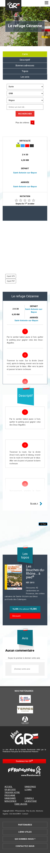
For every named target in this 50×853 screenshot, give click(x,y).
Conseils (29, 798)
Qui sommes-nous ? (25, 839)
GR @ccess (10, 789)
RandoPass (30, 786)
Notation (25, 196)
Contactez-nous (25, 846)
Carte (25, 54)
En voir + (34, 503)
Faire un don (21, 804)
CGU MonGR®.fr (15, 814)
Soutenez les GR (24, 761)
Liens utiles (25, 832)
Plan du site (30, 811)
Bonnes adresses (25, 65)
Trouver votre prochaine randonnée (12, 795)
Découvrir (16, 616)
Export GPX (11, 276)
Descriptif (25, 59)
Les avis (25, 76)
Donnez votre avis (22, 669)
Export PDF (11, 281)
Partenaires (25, 825)
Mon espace (10, 801)
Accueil (8, 786)
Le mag (28, 789)
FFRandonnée (20, 811)
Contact (25, 814)
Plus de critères (22, 122)
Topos (25, 71)
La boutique (31, 801)
